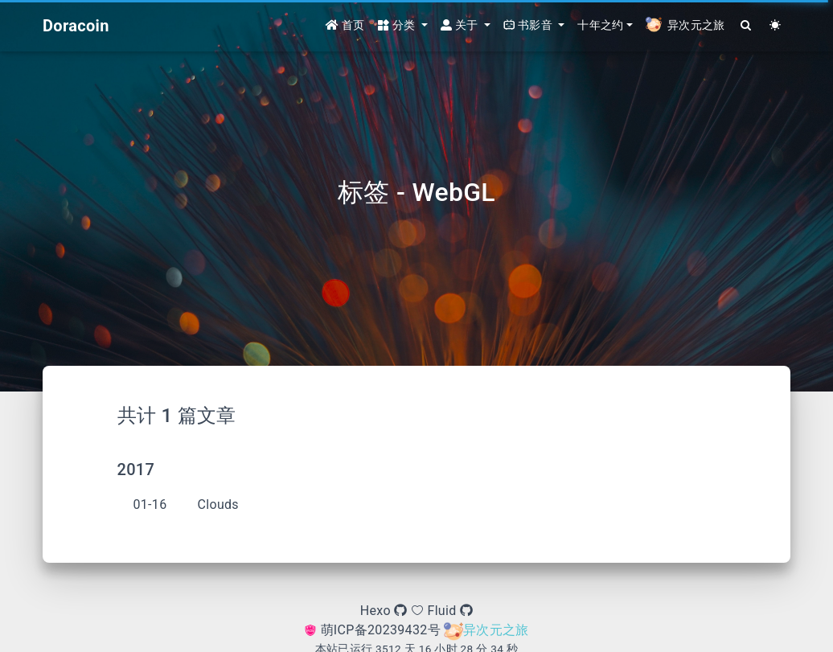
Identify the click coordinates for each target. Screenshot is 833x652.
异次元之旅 (486, 630)
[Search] (746, 26)
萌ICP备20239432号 (374, 630)
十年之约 (600, 25)
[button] (402, 26)
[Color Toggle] (775, 26)
